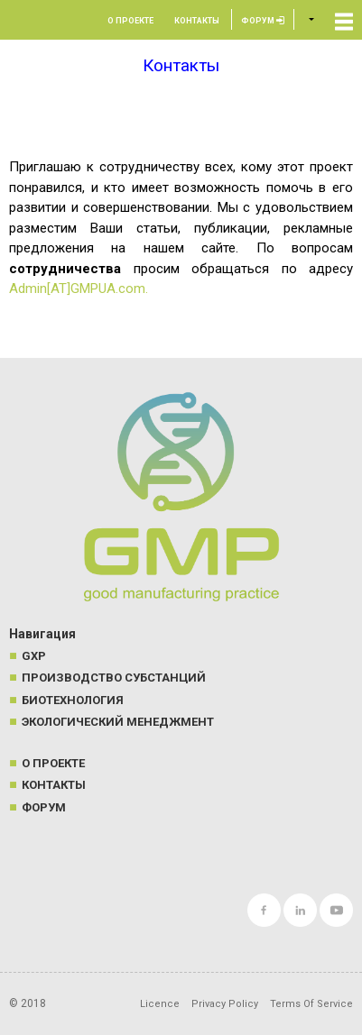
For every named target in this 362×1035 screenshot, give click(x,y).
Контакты (196, 20)
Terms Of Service (311, 1004)
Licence (160, 1004)
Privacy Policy (224, 1004)
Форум (262, 20)
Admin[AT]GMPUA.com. (78, 288)
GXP (34, 656)
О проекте (130, 20)
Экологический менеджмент (118, 721)
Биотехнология (73, 700)
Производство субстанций (114, 677)
